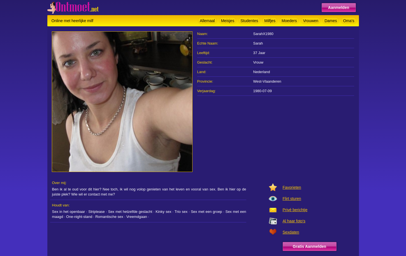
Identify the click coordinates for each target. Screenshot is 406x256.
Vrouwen (310, 20)
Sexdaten (291, 232)
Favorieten (292, 187)
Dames (330, 20)
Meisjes (227, 20)
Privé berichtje (295, 210)
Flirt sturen (292, 198)
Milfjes (269, 20)
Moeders (289, 20)
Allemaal (207, 20)
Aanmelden (338, 7)
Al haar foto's (294, 221)
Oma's (348, 20)
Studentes (249, 20)
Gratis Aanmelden (309, 246)
